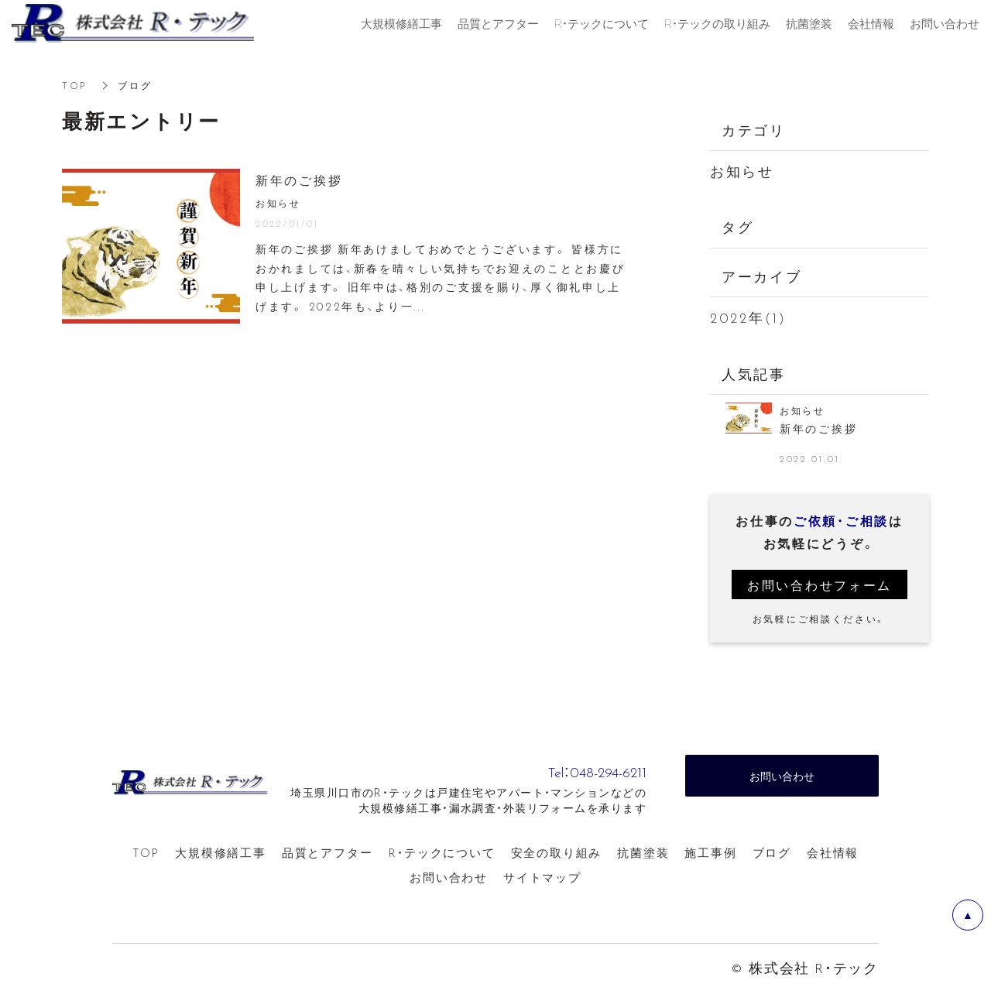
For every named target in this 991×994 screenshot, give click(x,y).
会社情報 (833, 853)
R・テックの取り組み (717, 23)
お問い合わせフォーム (819, 585)
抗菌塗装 (643, 853)
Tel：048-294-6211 (573, 770)
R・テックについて (441, 853)
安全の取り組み (556, 853)
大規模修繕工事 (220, 853)
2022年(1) (748, 317)
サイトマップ (542, 878)
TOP (74, 85)
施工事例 (710, 853)
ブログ (772, 853)
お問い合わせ (449, 878)
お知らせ (742, 170)
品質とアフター (327, 853)
